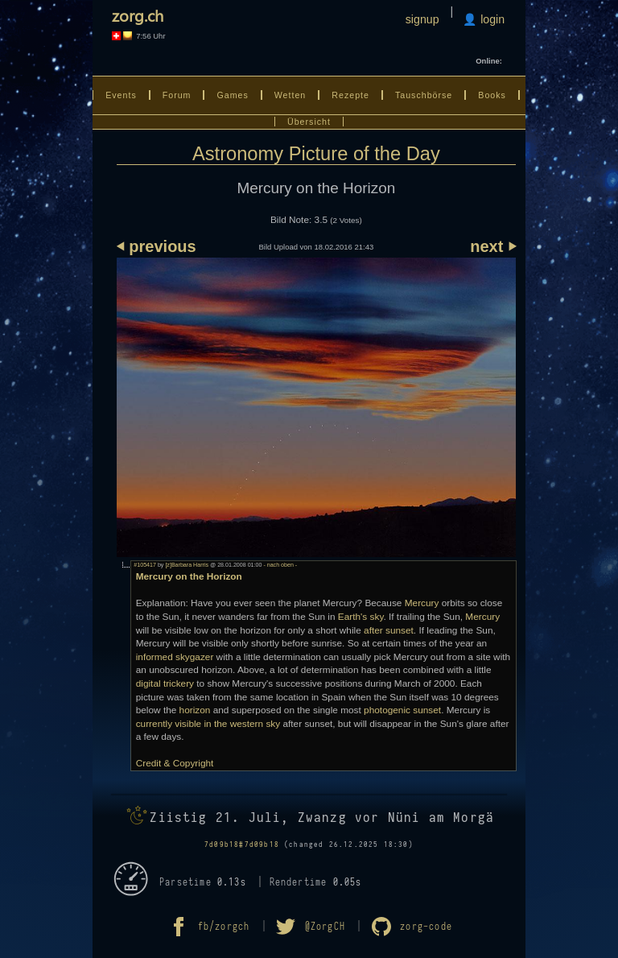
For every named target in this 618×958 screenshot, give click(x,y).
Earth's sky (361, 616)
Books (492, 95)
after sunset (389, 630)
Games (232, 95)
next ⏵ (493, 246)
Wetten (290, 95)
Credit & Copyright (175, 763)
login (491, 19)
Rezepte (350, 95)
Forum (177, 95)
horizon (195, 710)
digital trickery (165, 683)
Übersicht (309, 121)
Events (121, 95)
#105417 (145, 565)
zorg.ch (137, 15)
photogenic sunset (402, 710)
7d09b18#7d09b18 (241, 844)
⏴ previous (156, 246)
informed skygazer (175, 657)
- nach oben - (279, 565)
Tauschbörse (423, 95)
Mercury (422, 603)
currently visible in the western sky (208, 723)
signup (422, 19)
